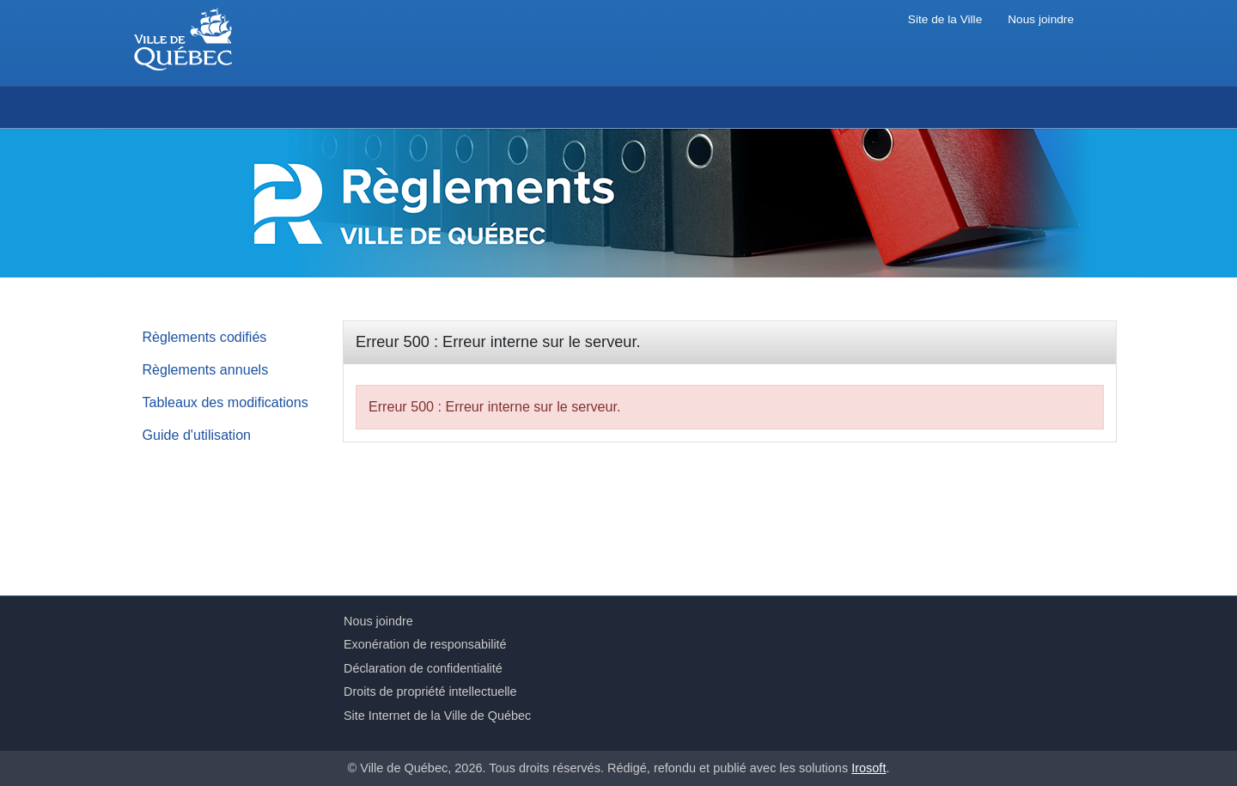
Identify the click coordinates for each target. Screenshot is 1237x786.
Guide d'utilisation (197, 434)
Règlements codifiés (205, 336)
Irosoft (868, 768)
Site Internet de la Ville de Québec (437, 715)
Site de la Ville (945, 19)
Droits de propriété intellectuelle (430, 691)
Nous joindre (1041, 19)
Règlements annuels (206, 369)
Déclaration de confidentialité (423, 668)
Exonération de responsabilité (425, 644)
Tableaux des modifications (225, 402)
